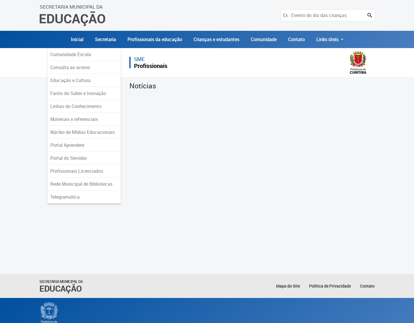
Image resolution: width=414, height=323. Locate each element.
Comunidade (264, 39)
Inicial (77, 39)
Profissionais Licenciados (76, 171)
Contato (296, 39)
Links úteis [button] (328, 39)
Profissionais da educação (154, 39)
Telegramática (65, 197)
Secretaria (105, 39)
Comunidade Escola (70, 54)
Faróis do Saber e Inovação (78, 93)
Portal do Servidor (68, 158)
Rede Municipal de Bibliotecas (81, 184)
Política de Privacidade (330, 286)
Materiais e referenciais (74, 119)
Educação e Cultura (70, 80)
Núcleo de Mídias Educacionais (82, 132)
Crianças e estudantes (216, 39)
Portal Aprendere (67, 145)
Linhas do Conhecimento (75, 106)
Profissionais (150, 66)
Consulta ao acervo (70, 67)
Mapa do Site (288, 286)
